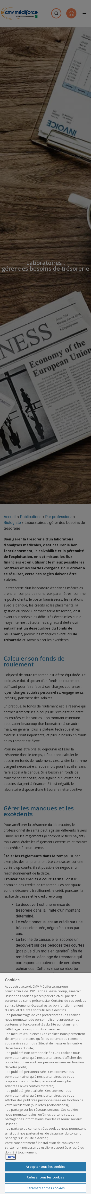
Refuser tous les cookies (45, 1177)
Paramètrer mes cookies (45, 1188)
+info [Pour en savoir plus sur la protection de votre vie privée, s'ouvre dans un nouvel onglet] (10, 1157)
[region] (45, 1083)
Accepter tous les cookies (45, 1166)
